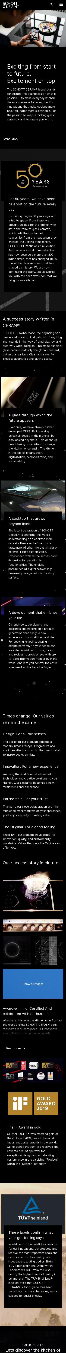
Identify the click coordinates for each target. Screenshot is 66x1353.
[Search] (51, 4)
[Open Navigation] (61, 4)
